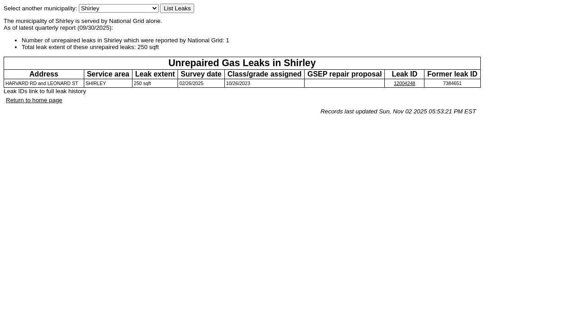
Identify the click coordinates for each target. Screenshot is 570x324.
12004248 (404, 83)
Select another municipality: (81, 8)
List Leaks (177, 8)
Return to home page (34, 100)
